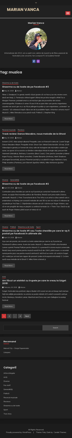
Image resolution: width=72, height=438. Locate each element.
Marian (19, 91)
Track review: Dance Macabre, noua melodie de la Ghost (34, 133)
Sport (38, 227)
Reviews (21, 130)
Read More (9, 119)
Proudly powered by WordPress (19, 432)
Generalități (14, 180)
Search (55, 328)
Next (27, 316)
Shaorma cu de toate (10, 83)
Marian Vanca (23, 9)
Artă (4, 277)
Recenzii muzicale (9, 130)
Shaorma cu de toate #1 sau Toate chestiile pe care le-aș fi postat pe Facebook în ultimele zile (35, 232)
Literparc (7, 352)
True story (8, 414)
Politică (13, 227)
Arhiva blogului (9, 373)
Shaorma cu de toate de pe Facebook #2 (25, 183)
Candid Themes (60, 432)
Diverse (5, 180)
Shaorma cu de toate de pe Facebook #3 (25, 86)
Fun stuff (7, 385)
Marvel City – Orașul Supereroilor (16, 348)
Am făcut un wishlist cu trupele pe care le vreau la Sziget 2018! (34, 282)
